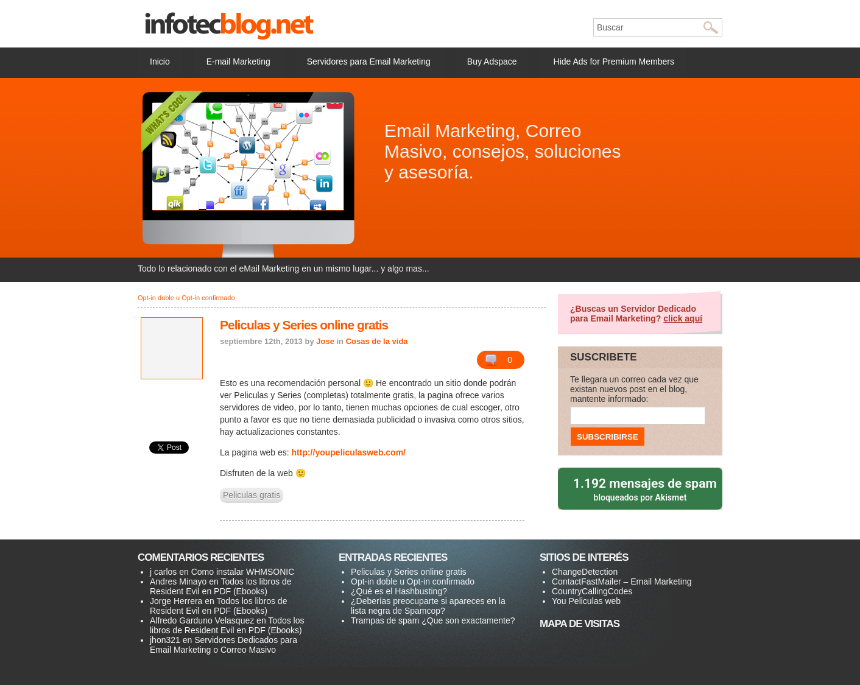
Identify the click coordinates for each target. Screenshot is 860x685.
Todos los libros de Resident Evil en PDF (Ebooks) (220, 586)
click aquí (682, 318)
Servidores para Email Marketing (369, 61)
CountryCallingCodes (592, 591)
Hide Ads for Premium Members (614, 61)
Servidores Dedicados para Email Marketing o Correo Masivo (223, 645)
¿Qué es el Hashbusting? (399, 591)
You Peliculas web (586, 601)
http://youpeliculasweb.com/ (349, 452)
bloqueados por (641, 488)
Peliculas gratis (251, 495)
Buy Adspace (492, 61)
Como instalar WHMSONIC (243, 572)
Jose (325, 341)
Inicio (160, 61)
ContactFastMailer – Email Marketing (622, 581)
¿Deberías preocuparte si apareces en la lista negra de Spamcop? (428, 606)
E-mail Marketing (238, 61)
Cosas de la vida (377, 341)
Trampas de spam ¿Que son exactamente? (433, 620)
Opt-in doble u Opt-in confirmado (186, 297)
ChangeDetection (585, 572)
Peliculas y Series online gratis (304, 325)
